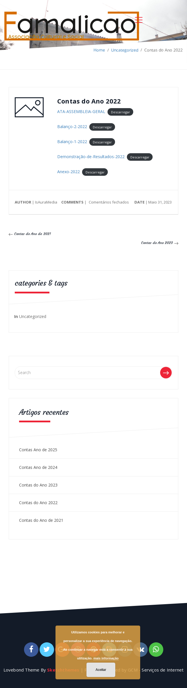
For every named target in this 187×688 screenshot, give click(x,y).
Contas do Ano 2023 (157, 243)
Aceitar (100, 670)
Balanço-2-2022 (72, 127)
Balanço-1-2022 (72, 142)
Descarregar (120, 112)
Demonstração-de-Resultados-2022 (91, 157)
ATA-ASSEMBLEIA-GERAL (81, 111)
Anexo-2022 (68, 172)
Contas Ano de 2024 (38, 467)
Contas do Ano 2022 (38, 502)
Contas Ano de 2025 (38, 449)
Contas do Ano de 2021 (32, 234)
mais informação (106, 658)
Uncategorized (32, 316)
